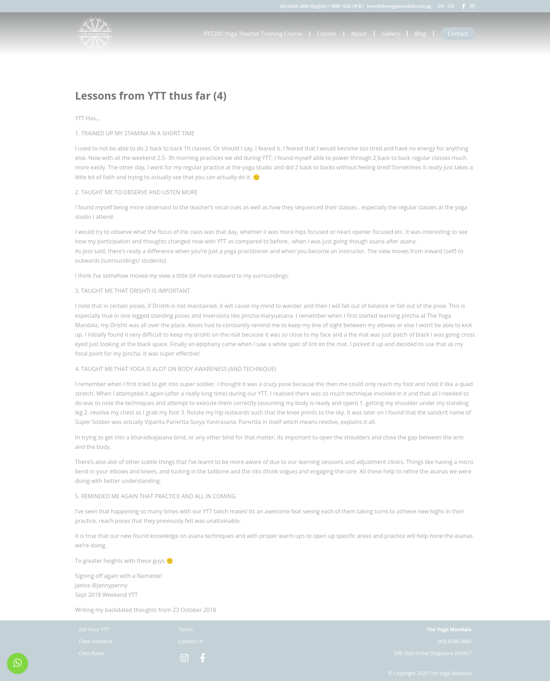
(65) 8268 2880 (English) (303, 6)
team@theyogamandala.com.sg (399, 6)
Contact (458, 34)
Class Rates (91, 653)
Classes (326, 34)
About (359, 34)
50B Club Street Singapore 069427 (432, 653)
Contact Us (191, 641)
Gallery (391, 34)
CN (451, 6)
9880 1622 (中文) (347, 6)
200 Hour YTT (94, 629)
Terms (186, 629)
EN (441, 6)
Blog (420, 34)
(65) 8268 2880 (454, 641)
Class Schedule (96, 641)
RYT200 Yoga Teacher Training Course (253, 34)
